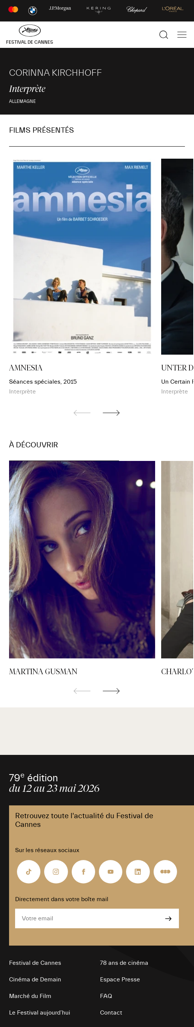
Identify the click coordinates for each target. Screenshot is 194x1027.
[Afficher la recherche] (164, 35)
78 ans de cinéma (124, 963)
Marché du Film (30, 996)
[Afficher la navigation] (182, 35)
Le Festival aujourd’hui (39, 1012)
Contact (111, 1012)
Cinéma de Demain (35, 979)
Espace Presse (120, 979)
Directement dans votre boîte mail (61, 899)
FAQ (106, 996)
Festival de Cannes (35, 963)
